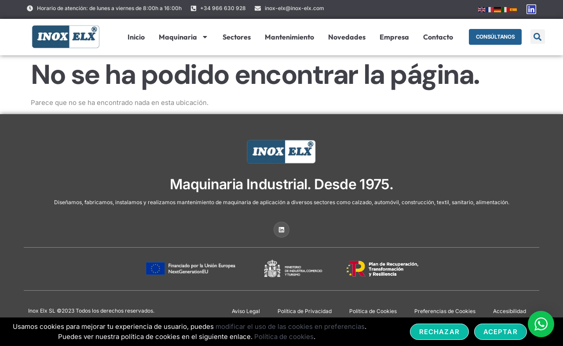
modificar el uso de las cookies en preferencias (290, 326)
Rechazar (439, 332)
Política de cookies (284, 336)
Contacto (438, 36)
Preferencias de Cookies (444, 311)
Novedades (346, 36)
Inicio (135, 36)
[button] (537, 36)
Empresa (394, 36)
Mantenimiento (289, 36)
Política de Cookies (373, 311)
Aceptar (500, 332)
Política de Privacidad (305, 311)
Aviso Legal (246, 311)
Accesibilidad (509, 311)
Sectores (236, 36)
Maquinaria (183, 37)
